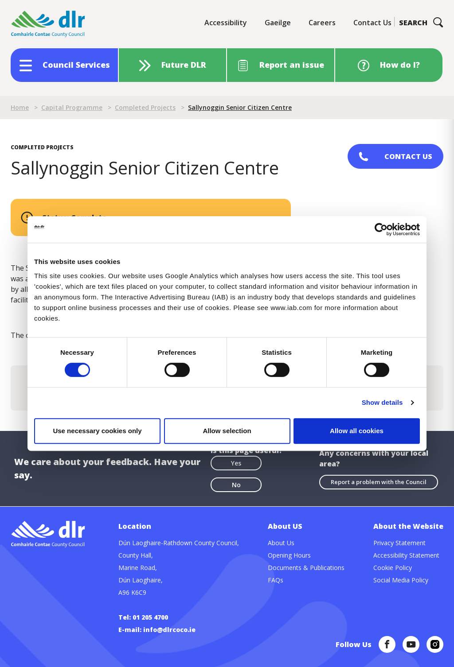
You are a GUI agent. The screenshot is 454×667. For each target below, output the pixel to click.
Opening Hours (289, 555)
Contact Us (372, 22)
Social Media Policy (400, 580)
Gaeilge (278, 22)
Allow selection (227, 430)
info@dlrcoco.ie (169, 629)
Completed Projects (145, 107)
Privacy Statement (399, 543)
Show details (382, 402)
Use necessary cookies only (97, 430)
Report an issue (291, 64)
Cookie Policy (392, 567)
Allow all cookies (357, 430)
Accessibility (225, 22)
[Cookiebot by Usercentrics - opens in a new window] (381, 229)
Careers (322, 22)
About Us (281, 543)
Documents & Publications (306, 567)
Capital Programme (71, 107)
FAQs (275, 580)
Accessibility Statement (406, 555)
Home (20, 107)
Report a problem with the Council (379, 482)
